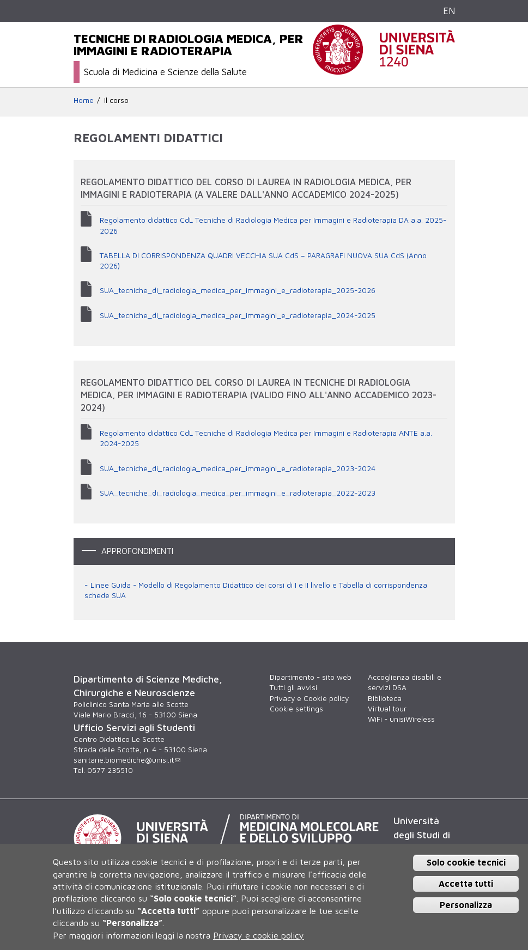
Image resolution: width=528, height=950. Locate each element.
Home (84, 100)
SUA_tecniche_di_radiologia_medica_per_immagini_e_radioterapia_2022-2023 (237, 493)
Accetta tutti (466, 883)
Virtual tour (387, 708)
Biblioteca (385, 698)
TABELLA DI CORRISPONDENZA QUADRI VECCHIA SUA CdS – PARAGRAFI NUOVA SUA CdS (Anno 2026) (263, 260)
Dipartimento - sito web (310, 677)
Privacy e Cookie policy (309, 698)
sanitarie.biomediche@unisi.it (127, 760)
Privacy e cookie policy (258, 935)
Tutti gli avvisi (293, 687)
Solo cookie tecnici (466, 862)
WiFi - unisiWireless (401, 719)
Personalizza (466, 905)
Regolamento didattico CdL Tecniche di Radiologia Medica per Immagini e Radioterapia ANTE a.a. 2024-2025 (266, 438)
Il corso (116, 100)
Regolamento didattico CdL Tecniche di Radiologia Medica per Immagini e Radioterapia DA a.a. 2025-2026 (273, 225)
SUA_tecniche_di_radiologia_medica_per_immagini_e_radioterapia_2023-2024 (237, 468)
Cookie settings (296, 708)
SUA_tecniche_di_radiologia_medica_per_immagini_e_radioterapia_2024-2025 (237, 315)
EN (449, 10)
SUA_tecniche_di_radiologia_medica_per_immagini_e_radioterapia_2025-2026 (237, 290)
